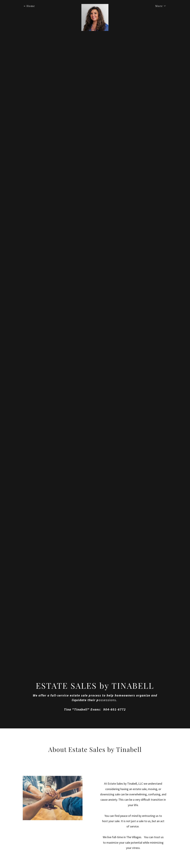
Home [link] (31, 6)
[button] (159, 6)
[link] (95, 5)
